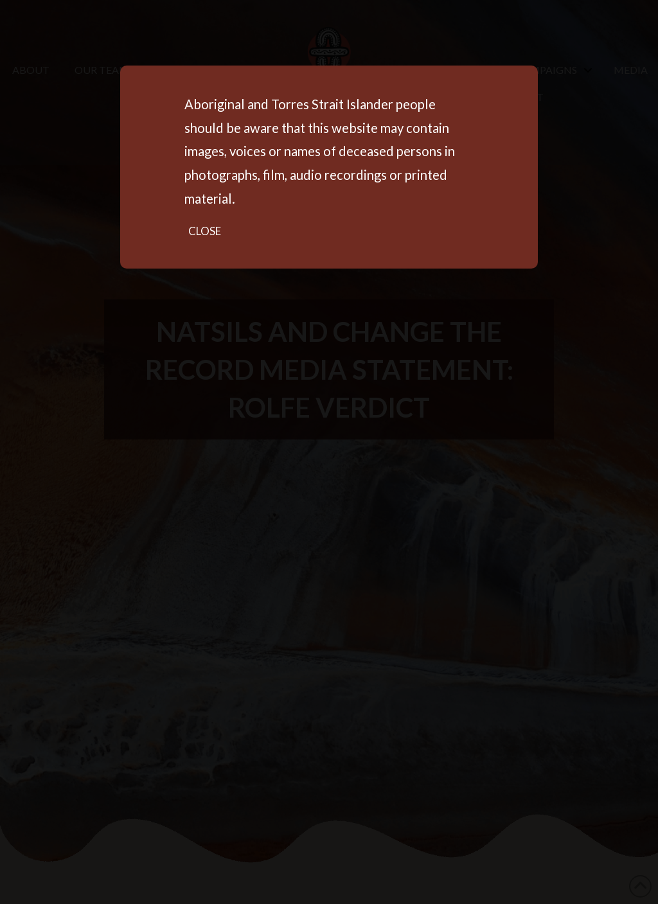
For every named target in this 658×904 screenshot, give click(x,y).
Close (204, 231)
